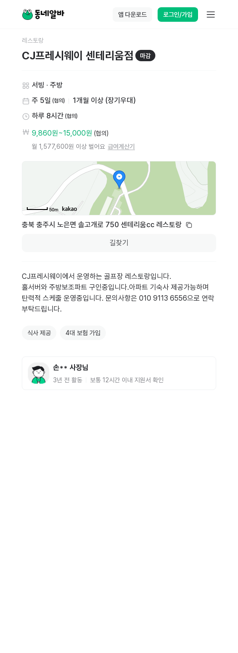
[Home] (43, 14)
